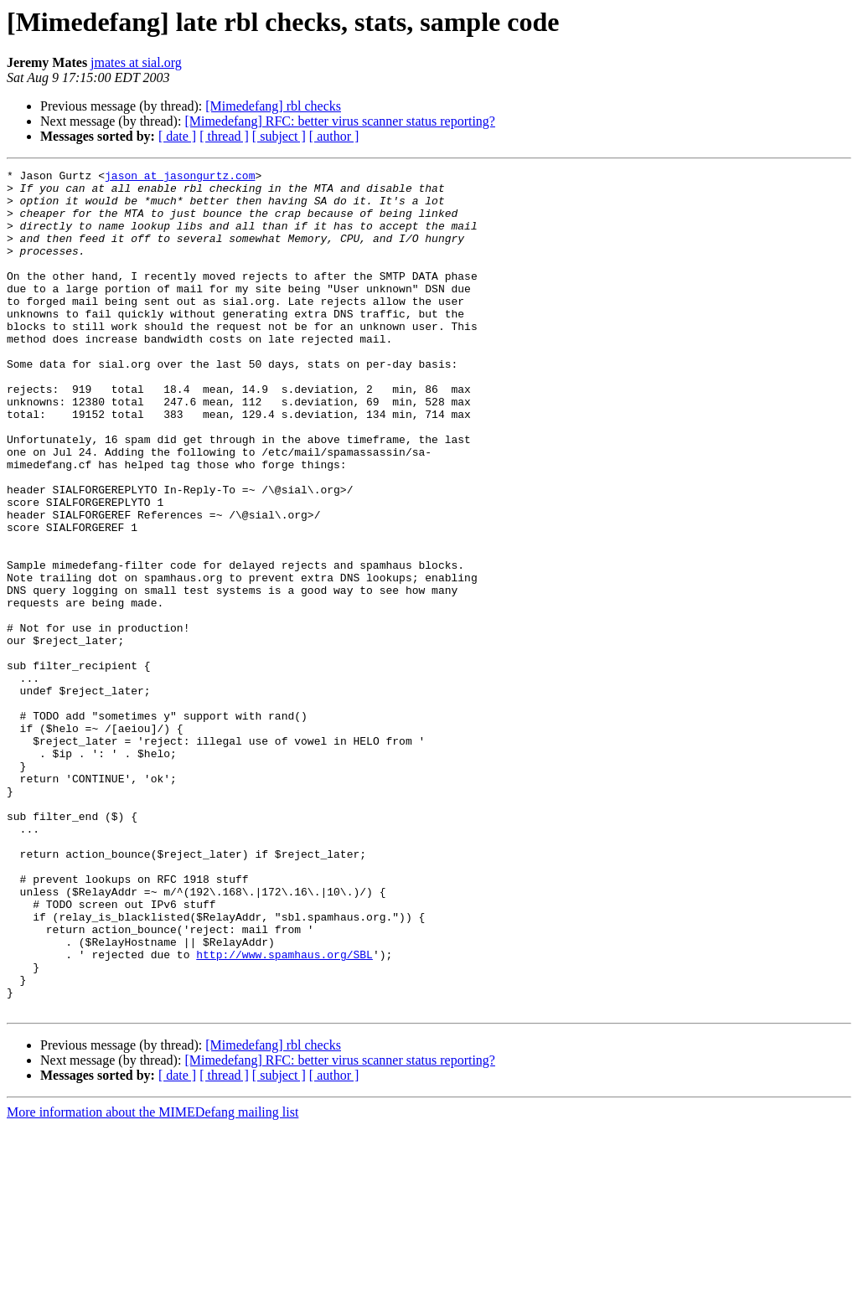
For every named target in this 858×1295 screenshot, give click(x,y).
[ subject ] (279, 136)
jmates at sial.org (136, 62)
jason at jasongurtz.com (180, 177)
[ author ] (334, 136)
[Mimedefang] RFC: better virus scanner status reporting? (339, 121)
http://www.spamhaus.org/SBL (284, 1112)
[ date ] (177, 136)
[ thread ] (224, 136)
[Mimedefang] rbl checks (273, 106)
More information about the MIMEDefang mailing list (152, 1280)
